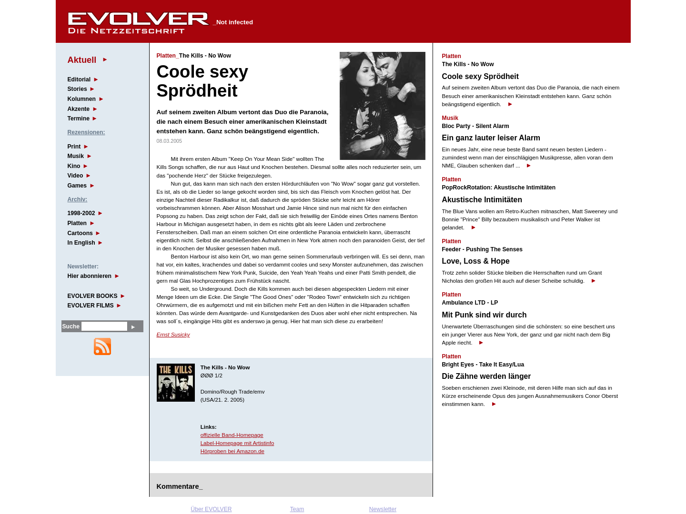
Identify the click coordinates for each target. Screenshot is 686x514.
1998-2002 (81, 213)
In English (81, 242)
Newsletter (382, 509)
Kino (74, 166)
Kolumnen (82, 99)
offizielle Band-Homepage (232, 435)
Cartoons (80, 233)
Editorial (79, 79)
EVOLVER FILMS (91, 305)
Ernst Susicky (173, 334)
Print (74, 146)
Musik (76, 156)
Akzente (79, 109)
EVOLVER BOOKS (93, 296)
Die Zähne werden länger (486, 376)
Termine (79, 118)
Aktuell (82, 60)
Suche (71, 326)
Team (297, 509)
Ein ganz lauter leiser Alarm (491, 138)
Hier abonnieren (90, 276)
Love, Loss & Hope (476, 261)
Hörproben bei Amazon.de (232, 451)
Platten (77, 223)
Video (75, 175)
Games (77, 185)
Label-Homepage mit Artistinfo (237, 443)
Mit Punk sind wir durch (484, 315)
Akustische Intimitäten (482, 200)
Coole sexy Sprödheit (480, 76)
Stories (77, 89)
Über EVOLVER (211, 509)
